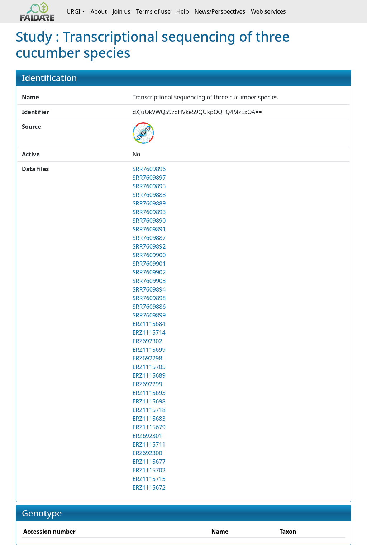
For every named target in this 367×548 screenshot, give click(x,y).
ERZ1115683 (149, 418)
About (99, 11)
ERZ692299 (147, 384)
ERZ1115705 (149, 367)
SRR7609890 (149, 221)
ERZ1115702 (149, 470)
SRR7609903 (149, 281)
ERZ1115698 (149, 401)
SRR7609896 (149, 169)
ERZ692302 (147, 341)
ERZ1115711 (149, 444)
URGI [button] (74, 11)
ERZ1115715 (149, 479)
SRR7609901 (149, 264)
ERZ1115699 (149, 350)
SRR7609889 (149, 203)
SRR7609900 (149, 255)
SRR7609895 (149, 186)
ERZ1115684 (149, 324)
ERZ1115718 (149, 410)
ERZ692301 (147, 436)
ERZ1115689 (149, 375)
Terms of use (153, 11)
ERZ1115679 (149, 427)
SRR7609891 (149, 229)
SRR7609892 (149, 246)
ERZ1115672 (149, 487)
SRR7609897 (149, 177)
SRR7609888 (149, 195)
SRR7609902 (149, 272)
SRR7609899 (149, 315)
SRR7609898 (149, 298)
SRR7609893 (149, 212)
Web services (268, 11)
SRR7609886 (149, 307)
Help (182, 11)
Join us (121, 11)
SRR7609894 (149, 289)
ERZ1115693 (149, 393)
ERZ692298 (147, 358)
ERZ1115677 (149, 462)
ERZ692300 (147, 453)
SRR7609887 (149, 238)
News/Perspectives (220, 11)
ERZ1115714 (149, 332)
